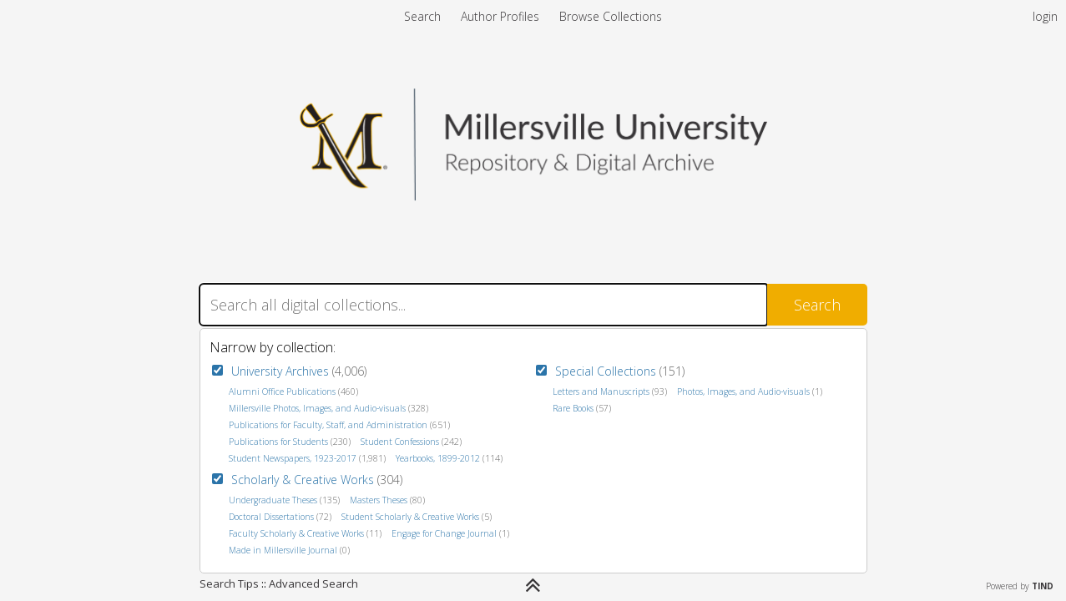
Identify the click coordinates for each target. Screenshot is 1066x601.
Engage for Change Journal (444, 533)
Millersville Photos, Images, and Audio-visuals (317, 408)
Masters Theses (378, 500)
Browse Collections (610, 16)
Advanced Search (313, 583)
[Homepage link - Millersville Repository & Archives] (533, 196)
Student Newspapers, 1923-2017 (292, 458)
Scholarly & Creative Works (302, 479)
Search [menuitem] (422, 16)
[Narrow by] (533, 585)
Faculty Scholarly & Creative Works (296, 533)
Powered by (1019, 586)
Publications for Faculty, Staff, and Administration (328, 425)
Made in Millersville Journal (283, 550)
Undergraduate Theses (273, 500)
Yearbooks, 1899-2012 (438, 458)
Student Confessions (400, 441)
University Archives (280, 371)
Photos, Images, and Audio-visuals (743, 391)
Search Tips (229, 583)
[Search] (483, 305)
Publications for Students (278, 441)
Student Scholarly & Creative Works (410, 517)
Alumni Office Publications (282, 391)
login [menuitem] (1045, 16)
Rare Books (573, 408)
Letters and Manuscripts (601, 391)
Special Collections (605, 371)
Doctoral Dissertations (271, 517)
